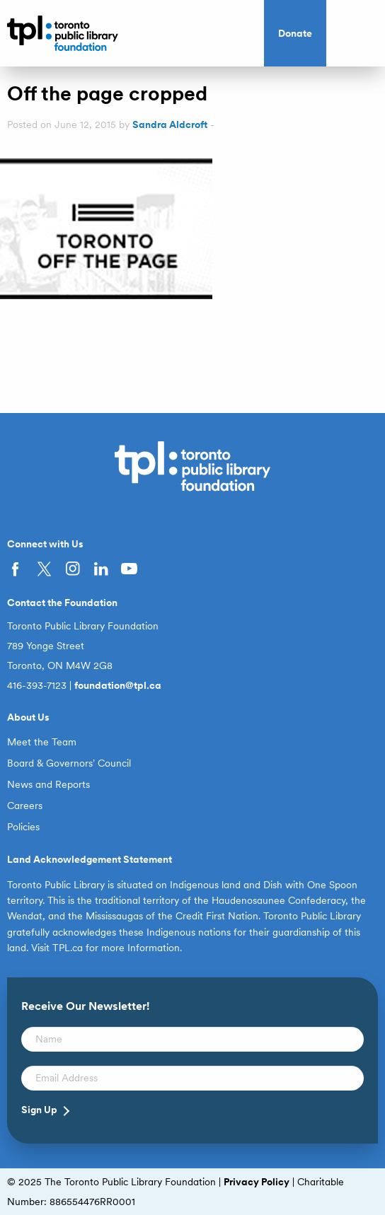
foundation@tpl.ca (117, 685)
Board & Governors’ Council (69, 763)
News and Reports (48, 784)
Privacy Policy (256, 1181)
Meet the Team (41, 742)
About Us (28, 717)
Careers (24, 805)
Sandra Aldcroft (169, 124)
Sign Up (39, 1110)
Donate (295, 33)
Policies (23, 827)
